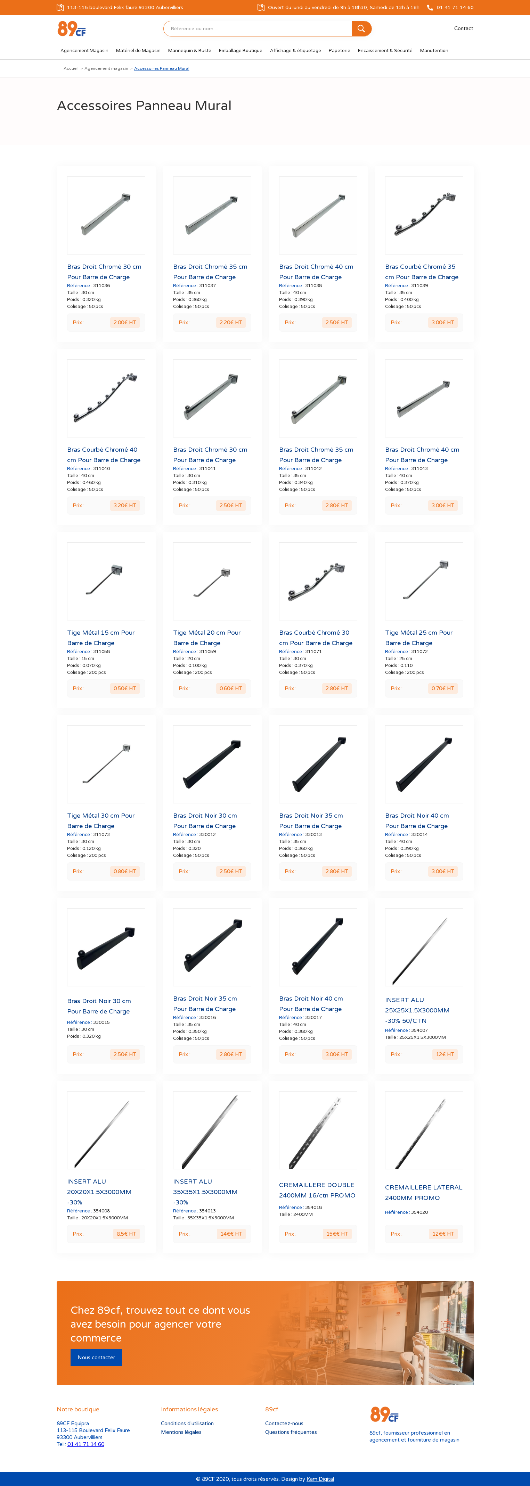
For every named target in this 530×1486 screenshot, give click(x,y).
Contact (463, 28)
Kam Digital (320, 1479)
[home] (72, 28)
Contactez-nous (284, 1423)
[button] (84, 50)
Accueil (71, 68)
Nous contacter (96, 1357)
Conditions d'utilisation (187, 1423)
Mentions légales (181, 1432)
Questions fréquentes (291, 1432)
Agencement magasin (106, 68)
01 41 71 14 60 (85, 1444)
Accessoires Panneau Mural (161, 68)
